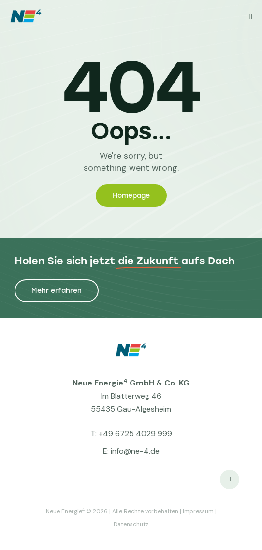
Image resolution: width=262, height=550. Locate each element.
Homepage (131, 196)
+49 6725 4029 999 (135, 433)
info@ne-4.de (135, 451)
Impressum (198, 511)
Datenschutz (131, 524)
